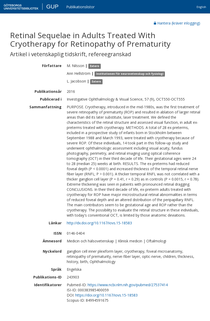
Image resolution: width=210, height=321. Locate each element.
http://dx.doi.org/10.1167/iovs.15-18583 (99, 222)
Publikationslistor (80, 6)
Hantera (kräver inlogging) (177, 23)
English (201, 7)
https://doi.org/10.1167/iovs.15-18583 (106, 295)
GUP (52, 6)
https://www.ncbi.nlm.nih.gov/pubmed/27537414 (128, 284)
